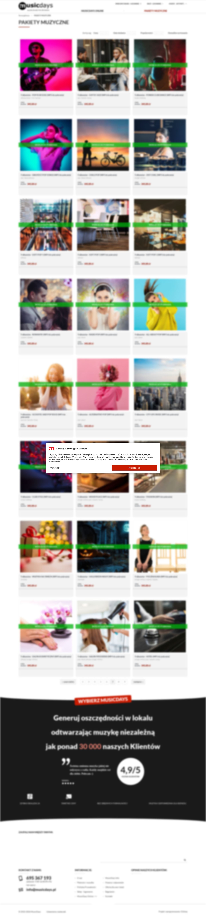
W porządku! (134, 468)
